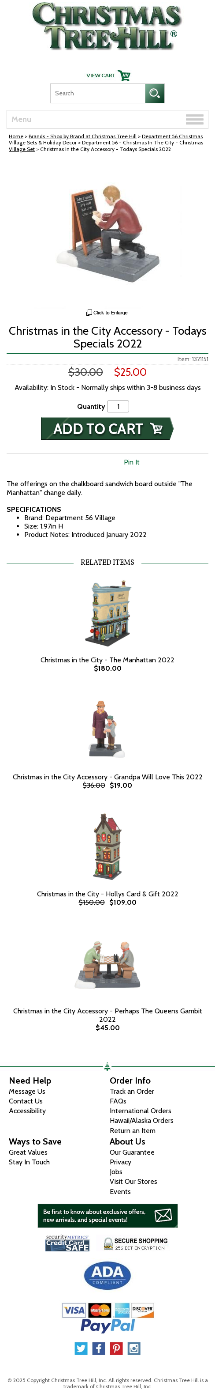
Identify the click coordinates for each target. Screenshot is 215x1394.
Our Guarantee (132, 1152)
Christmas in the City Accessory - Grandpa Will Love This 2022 (108, 777)
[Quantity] (118, 406)
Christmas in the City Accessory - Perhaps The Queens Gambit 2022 (107, 1015)
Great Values (28, 1152)
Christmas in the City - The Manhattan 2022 (107, 660)
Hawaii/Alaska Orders (142, 1120)
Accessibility (27, 1111)
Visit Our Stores (133, 1181)
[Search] (97, 93)
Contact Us (26, 1101)
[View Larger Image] (107, 235)
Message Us (27, 1091)
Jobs (116, 1171)
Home (16, 136)
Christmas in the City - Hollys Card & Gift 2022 (107, 894)
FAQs (118, 1101)
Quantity (91, 406)
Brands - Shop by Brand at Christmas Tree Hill (83, 136)
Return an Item (133, 1130)
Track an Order (132, 1091)
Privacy (120, 1162)
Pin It (132, 462)
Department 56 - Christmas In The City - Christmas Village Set (106, 145)
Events (120, 1191)
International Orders (140, 1111)
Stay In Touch (29, 1162)
